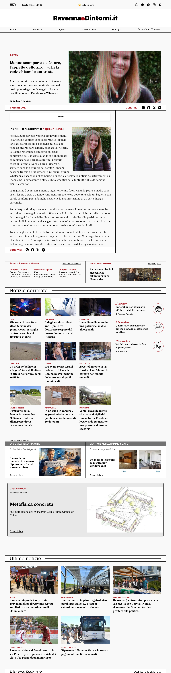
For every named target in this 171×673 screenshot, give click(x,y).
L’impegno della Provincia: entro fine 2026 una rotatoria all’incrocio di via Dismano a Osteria (22, 418)
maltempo (84, 408)
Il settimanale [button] (89, 29)
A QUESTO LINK (53, 129)
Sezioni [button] (13, 29)
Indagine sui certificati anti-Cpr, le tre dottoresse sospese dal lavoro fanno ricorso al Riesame (59, 329)
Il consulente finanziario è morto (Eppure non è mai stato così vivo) (22, 463)
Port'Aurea (50, 408)
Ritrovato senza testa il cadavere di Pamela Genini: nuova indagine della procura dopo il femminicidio (59, 374)
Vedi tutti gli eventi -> (72, 264)
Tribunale (49, 319)
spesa (12, 597)
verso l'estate (68, 648)
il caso (48, 364)
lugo (12, 319)
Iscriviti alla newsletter (149, 29)
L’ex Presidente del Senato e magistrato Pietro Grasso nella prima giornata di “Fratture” (45, 274)
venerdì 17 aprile (18, 269)
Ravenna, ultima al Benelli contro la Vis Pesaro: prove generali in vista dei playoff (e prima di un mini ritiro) (33, 654)
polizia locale (86, 364)
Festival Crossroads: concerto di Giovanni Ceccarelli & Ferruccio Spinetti (21, 274)
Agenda (62, 29)
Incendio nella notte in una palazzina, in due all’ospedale (93, 326)
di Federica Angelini (124, 314)
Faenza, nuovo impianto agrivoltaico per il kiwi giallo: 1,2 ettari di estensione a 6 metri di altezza (84, 604)
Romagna (116, 29)
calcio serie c (16, 648)
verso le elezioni (121, 597)
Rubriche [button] (37, 29)
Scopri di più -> (154, 264)
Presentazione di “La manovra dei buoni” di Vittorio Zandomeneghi (70, 274)
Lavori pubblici (17, 408)
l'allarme (84, 319)
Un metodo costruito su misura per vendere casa (102, 462)
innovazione (67, 597)
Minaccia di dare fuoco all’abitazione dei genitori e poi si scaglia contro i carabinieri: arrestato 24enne (24, 329)
